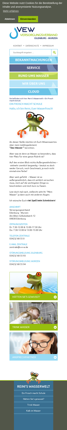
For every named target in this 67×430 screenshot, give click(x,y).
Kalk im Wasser (33, 410)
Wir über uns (33, 83)
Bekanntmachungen (33, 59)
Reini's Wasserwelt (35, 98)
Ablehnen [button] (10, 19)
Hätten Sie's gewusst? (26, 296)
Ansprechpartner (24, 356)
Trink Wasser (20, 326)
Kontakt (17, 45)
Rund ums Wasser (33, 75)
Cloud (33, 91)
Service (33, 67)
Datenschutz (32, 45)
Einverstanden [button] (28, 19)
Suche (54, 52)
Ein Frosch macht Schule (33, 392)
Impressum (48, 45)
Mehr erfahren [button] (11, 11)
